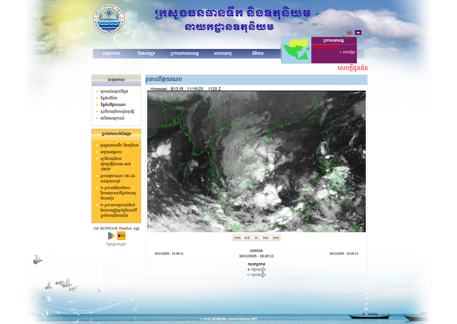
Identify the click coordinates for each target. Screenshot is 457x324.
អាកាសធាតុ (222, 54)
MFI (254, 319)
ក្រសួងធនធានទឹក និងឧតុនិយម (120, 145)
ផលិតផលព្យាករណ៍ (112, 118)
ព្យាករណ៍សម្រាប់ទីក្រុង (114, 91)
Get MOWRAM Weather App (116, 228)
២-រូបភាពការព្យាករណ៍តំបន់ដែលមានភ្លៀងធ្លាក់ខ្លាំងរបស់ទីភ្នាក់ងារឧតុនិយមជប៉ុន (119, 211)
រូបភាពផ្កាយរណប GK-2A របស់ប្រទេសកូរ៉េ (118, 179)
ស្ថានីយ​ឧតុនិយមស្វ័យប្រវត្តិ (117, 112)
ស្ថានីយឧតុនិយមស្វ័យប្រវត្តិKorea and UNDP (116, 164)
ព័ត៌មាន (257, 54)
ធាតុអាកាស (111, 54)
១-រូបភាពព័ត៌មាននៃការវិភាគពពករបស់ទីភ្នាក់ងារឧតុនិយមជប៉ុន (118, 193)
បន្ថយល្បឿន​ (256, 275)
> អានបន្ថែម (347, 52)
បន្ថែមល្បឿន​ (256, 269)
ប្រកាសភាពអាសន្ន (184, 54)
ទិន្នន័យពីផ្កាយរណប (113, 105)
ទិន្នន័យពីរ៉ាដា (109, 98)
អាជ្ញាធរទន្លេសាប (111, 152)
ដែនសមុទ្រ (146, 54)
